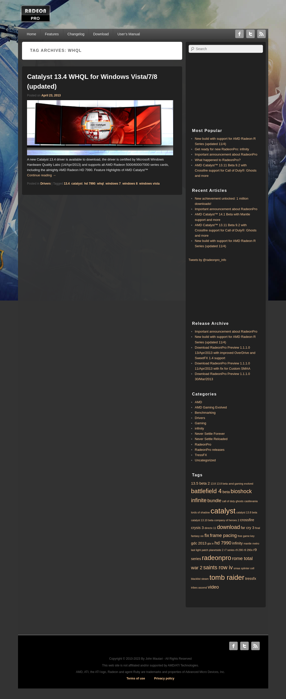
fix (206, 535)
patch (205, 549)
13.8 (213, 483)
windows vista (149, 183)
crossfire (247, 520)
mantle (247, 543)
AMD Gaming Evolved (211, 407)
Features (52, 34)
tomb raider (226, 577)
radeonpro (216, 557)
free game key (246, 535)
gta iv (210, 543)
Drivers (45, 183)
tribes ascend (199, 587)
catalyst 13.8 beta (246, 512)
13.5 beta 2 (200, 483)
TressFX (201, 455)
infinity (199, 428)
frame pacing (223, 535)
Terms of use (136, 678)
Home (31, 34)
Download (101, 34)
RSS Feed (261, 34)
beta (226, 492)
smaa (236, 568)
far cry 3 (247, 527)
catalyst (77, 183)
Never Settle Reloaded (211, 439)
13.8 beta (222, 483)
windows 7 (113, 183)
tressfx (250, 578)
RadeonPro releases (210, 450)
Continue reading (41, 175)
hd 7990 (89, 183)
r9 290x (248, 549)
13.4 (67, 183)
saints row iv (218, 568)
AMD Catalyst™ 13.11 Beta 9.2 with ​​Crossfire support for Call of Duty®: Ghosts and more (226, 170)
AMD (198, 402)
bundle (214, 500)
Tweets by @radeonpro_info (207, 260)
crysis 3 (197, 527)
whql (100, 183)
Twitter (250, 34)
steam (205, 578)
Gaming (200, 423)
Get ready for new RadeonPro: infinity (222, 149)
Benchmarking (205, 412)
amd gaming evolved (241, 483)
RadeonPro (203, 444)
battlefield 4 (206, 491)
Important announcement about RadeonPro (226, 154)
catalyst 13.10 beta (202, 520)
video (213, 587)
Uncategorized (205, 460)
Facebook (239, 34)
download (228, 527)
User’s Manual (128, 34)
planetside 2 (216, 549)
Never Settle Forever (210, 434)
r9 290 (239, 549)
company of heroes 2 (226, 520)
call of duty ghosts (232, 501)
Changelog (76, 34)
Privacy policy (164, 678)
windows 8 (130, 183)
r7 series (229, 549)
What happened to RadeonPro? (218, 160)
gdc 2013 (199, 543)
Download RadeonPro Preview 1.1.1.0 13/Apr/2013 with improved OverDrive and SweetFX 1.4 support (225, 353)
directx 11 (210, 527)
